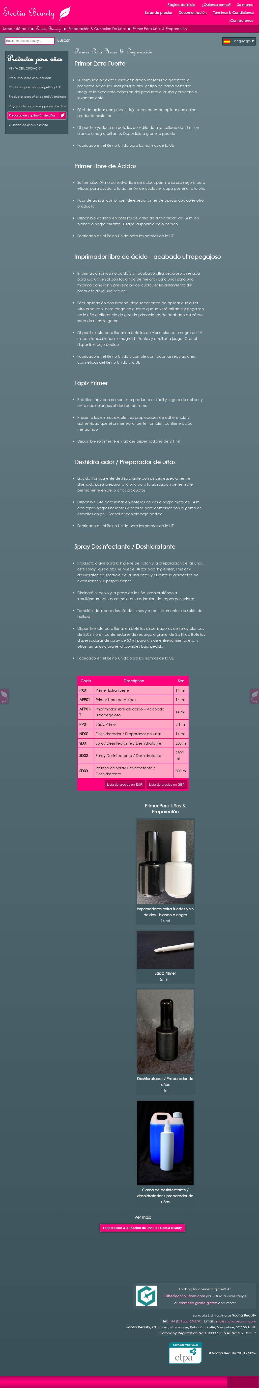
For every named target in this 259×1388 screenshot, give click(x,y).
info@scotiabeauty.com (235, 1321)
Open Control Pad (7, 1380)
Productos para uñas (34, 58)
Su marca (245, 4)
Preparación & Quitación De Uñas (97, 28)
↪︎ (255, 700)
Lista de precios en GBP (167, 784)
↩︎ (4, 700)
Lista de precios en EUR (125, 784)
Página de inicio (181, 4)
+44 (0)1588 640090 (185, 1321)
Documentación (193, 12)
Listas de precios (158, 12)
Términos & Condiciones (233, 12)
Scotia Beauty (48, 28)
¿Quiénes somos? (216, 4)
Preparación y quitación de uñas (62, 115)
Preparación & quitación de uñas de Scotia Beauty (142, 1228)
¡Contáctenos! (241, 20)
